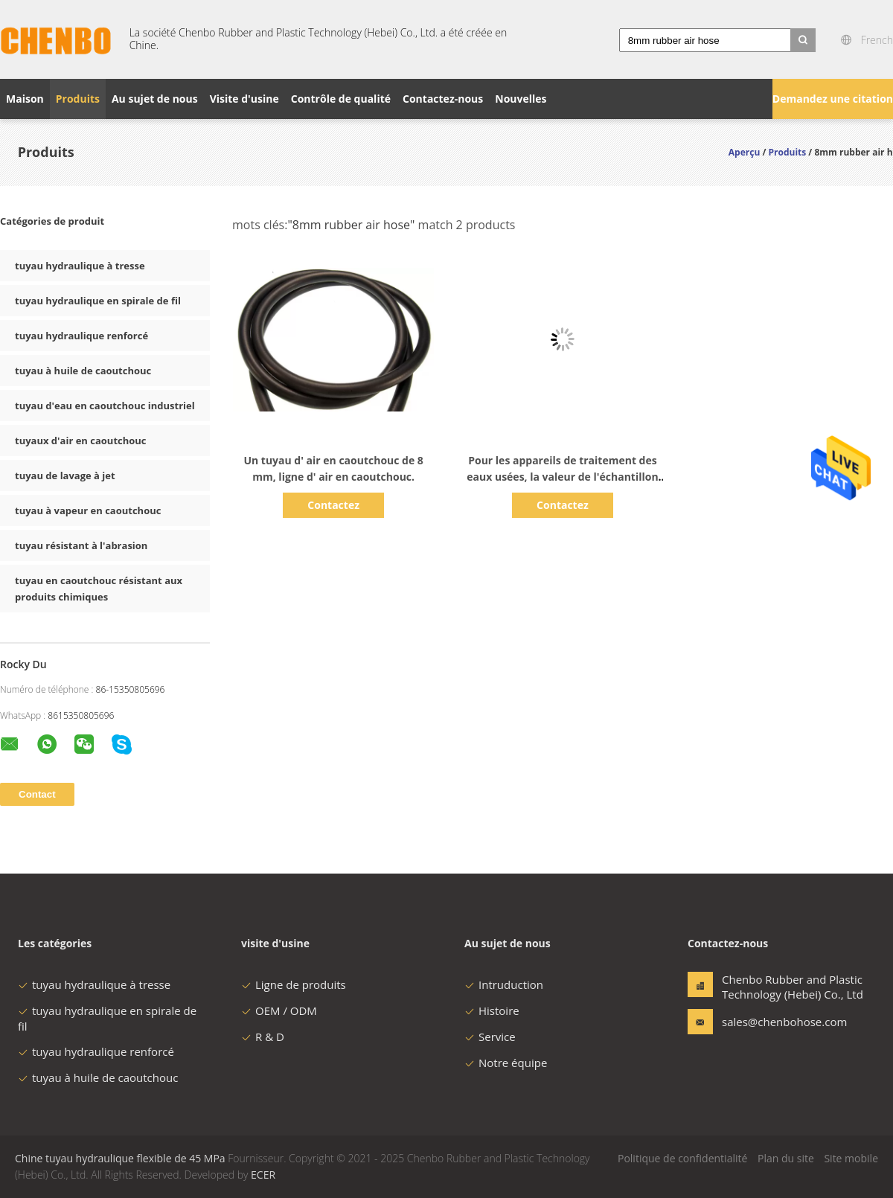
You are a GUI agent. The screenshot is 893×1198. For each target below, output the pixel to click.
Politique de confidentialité (682, 1158)
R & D (262, 1036)
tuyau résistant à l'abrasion (81, 545)
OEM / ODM (279, 1010)
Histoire (491, 1010)
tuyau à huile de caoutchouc (83, 370)
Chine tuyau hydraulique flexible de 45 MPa (120, 1158)
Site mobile (851, 1158)
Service (490, 1036)
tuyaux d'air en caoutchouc (81, 440)
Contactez (333, 505)
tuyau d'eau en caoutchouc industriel (105, 405)
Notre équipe (505, 1062)
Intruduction (503, 984)
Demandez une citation (832, 99)
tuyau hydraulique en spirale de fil (98, 300)
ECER (263, 1174)
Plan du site (786, 1158)
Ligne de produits (293, 984)
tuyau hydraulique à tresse (80, 265)
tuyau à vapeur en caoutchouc (88, 510)
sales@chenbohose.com (769, 1021)
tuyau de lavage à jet (65, 475)
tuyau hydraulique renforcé (81, 335)
